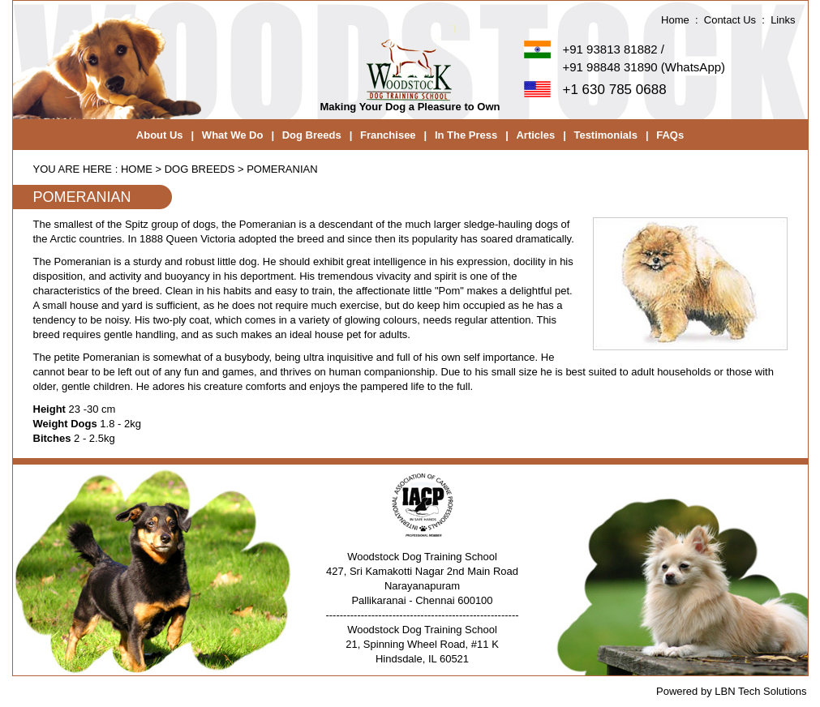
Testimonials (605, 135)
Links (783, 20)
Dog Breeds (311, 135)
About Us (159, 135)
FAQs (670, 135)
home (136, 169)
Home (675, 20)
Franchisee (388, 135)
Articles (535, 135)
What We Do (233, 135)
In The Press (466, 135)
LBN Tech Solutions (760, 691)
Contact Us (730, 20)
